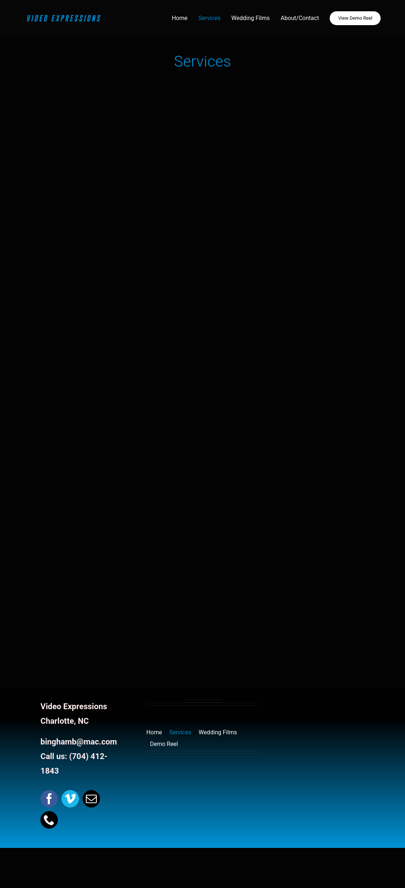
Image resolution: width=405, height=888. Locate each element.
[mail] (91, 799)
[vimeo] (70, 799)
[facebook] (49, 799)
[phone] (49, 820)
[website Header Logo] (63, 16)
